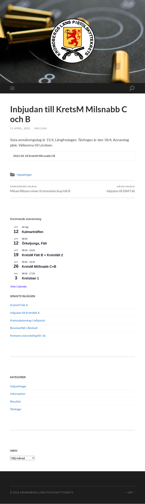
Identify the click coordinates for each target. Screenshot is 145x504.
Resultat (15, 401)
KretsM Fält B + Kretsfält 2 (42, 255)
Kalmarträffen (32, 232)
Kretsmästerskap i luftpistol (27, 320)
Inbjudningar (24, 174)
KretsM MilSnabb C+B (39, 267)
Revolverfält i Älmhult (24, 328)
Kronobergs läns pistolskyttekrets (46, 492)
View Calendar (18, 286)
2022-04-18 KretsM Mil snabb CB (34, 156)
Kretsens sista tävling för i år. (28, 335)
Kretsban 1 (30, 278)
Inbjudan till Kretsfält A (25, 313)
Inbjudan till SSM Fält (121, 189)
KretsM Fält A (19, 305)
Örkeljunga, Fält (34, 244)
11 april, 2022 (20, 128)
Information (17, 394)
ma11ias (41, 128)
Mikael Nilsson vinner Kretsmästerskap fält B (40, 189)
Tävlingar (15, 409)
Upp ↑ (131, 492)
